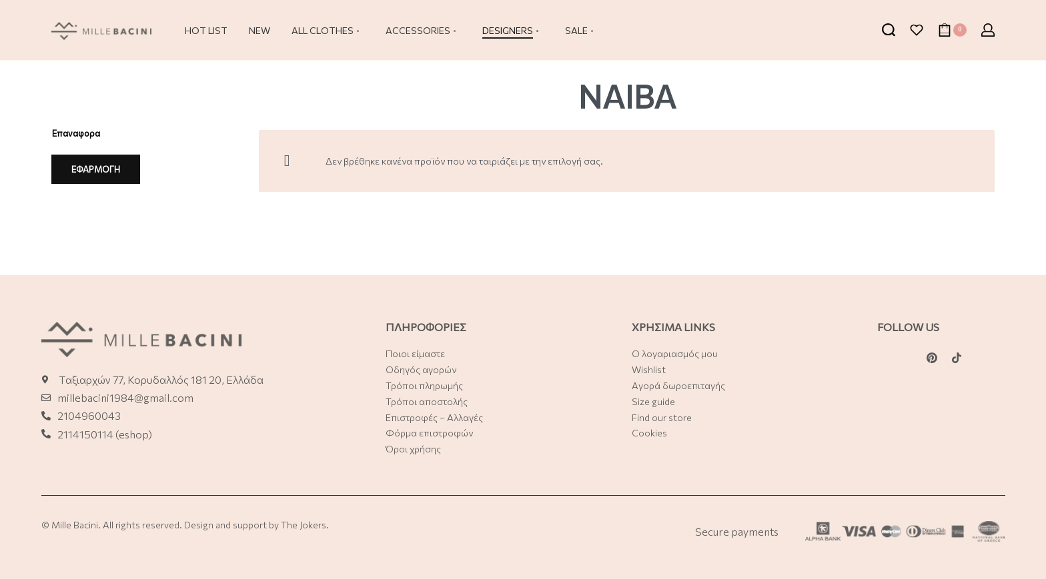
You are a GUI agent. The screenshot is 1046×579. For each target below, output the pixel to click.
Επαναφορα (76, 133)
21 (62, 434)
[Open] (916, 30)
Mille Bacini (74, 524)
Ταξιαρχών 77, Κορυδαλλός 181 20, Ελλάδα (161, 379)
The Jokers (303, 524)
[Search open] (888, 30)
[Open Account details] (988, 30)
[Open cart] (952, 30)
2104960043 (89, 415)
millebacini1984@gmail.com (125, 397)
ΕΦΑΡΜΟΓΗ (95, 169)
